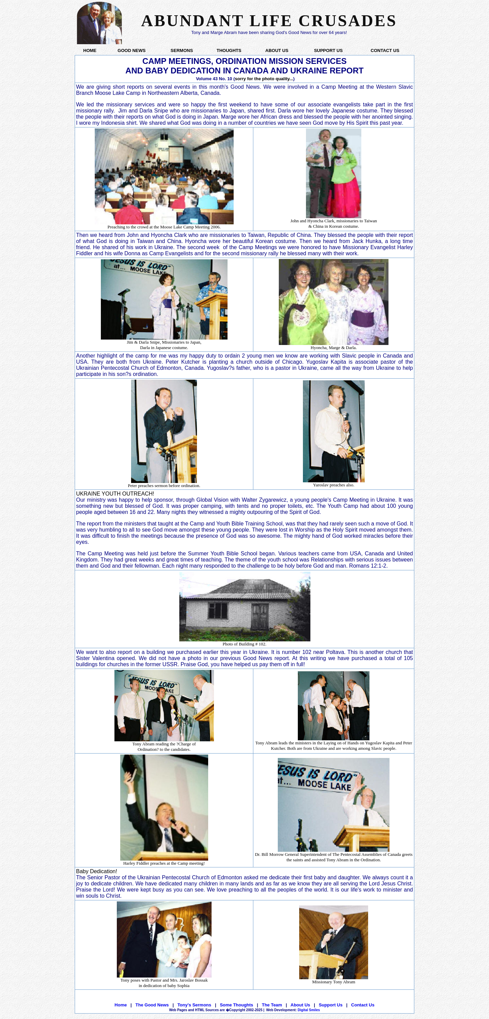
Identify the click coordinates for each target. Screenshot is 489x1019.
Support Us (331, 1004)
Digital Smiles (293, 1010)
